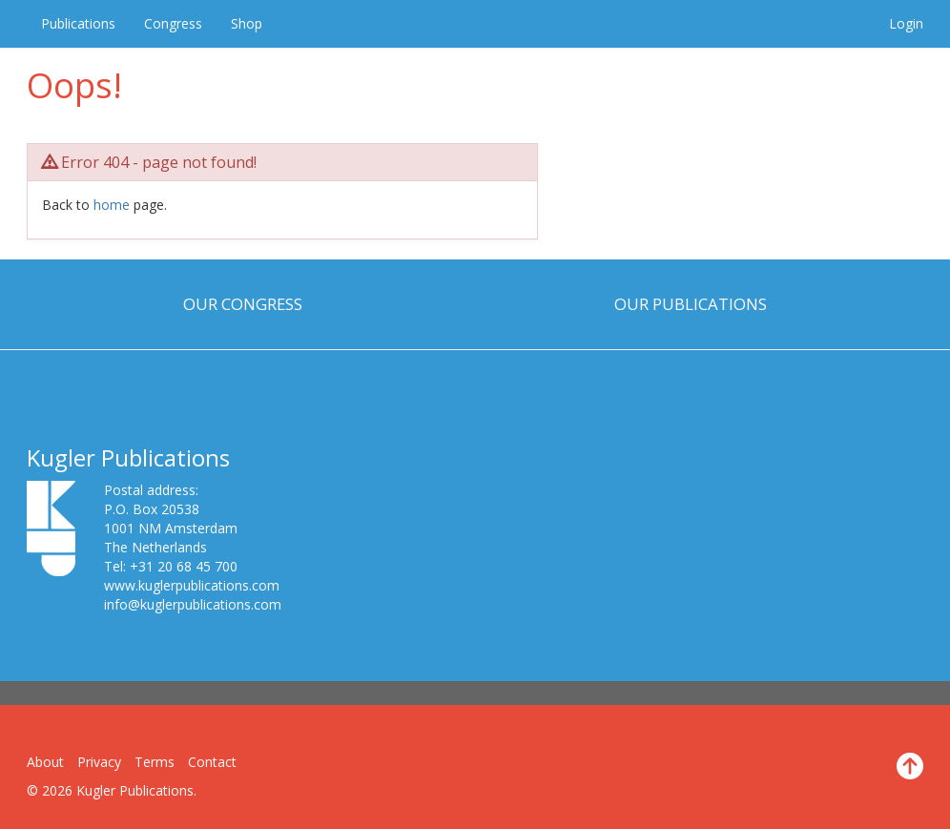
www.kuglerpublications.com (191, 585)
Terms (154, 762)
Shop (246, 23)
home (111, 205)
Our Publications (690, 304)
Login (906, 23)
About (45, 762)
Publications (78, 23)
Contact (212, 762)
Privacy (99, 762)
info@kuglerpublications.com (192, 604)
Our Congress (242, 304)
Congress (173, 23)
